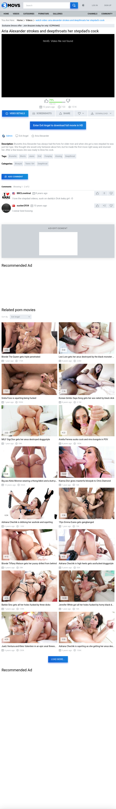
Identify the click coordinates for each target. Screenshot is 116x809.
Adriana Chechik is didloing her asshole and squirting (27, 522)
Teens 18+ (29, 164)
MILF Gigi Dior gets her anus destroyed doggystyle (26, 439)
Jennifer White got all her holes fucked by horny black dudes (87, 605)
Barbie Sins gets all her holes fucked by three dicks (26, 605)
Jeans (31, 156)
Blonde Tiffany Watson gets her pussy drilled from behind (29, 563)
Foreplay (48, 156)
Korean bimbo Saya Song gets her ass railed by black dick (86, 398)
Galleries (57, 14)
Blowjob (18, 164)
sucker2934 (23, 205)
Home (6, 14)
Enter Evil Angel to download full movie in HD (58, 125)
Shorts (23, 156)
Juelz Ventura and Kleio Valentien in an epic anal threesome (29, 646)
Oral (39, 156)
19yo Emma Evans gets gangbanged (76, 522)
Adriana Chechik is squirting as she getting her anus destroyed (87, 646)
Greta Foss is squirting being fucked (19, 398)
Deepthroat (70, 156)
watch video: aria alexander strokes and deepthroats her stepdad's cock (70, 20)
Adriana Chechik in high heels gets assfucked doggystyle (86, 563)
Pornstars (43, 14)
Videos (16, 14)
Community (106, 14)
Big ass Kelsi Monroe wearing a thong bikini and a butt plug (29, 481)
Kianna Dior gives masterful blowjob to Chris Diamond (85, 481)
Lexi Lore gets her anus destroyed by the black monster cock (87, 357)
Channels (92, 14)
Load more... (58, 659)
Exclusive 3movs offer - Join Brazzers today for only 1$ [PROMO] (31, 25)
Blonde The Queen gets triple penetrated (21, 357)
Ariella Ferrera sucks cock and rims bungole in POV (83, 439)
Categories (28, 14)
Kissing (58, 156)
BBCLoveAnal (24, 193)
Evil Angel (23, 136)
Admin (9, 136)
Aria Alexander (42, 136)
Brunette (12, 156)
